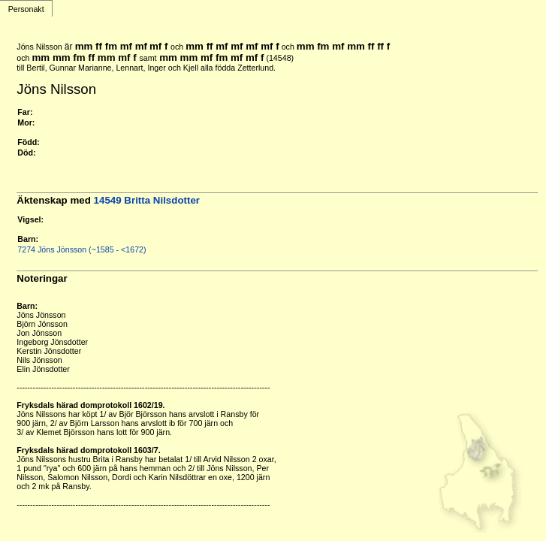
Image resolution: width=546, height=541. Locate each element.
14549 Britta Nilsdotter (147, 200)
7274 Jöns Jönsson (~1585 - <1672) (81, 249)
